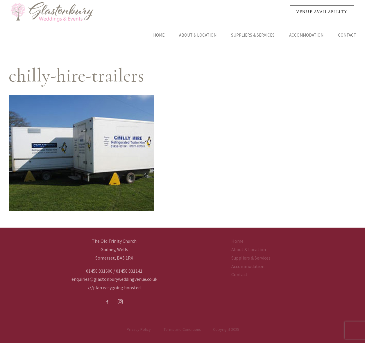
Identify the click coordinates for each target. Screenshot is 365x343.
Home (158, 35)
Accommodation (306, 35)
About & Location (198, 35)
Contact (347, 35)
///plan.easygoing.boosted (114, 287)
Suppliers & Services (253, 35)
